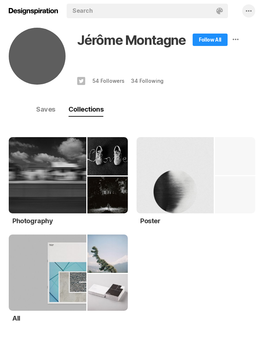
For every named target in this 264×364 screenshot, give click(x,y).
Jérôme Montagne (131, 40)
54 (108, 81)
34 (147, 81)
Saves (45, 109)
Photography (32, 221)
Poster (150, 221)
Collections (85, 109)
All (16, 318)
